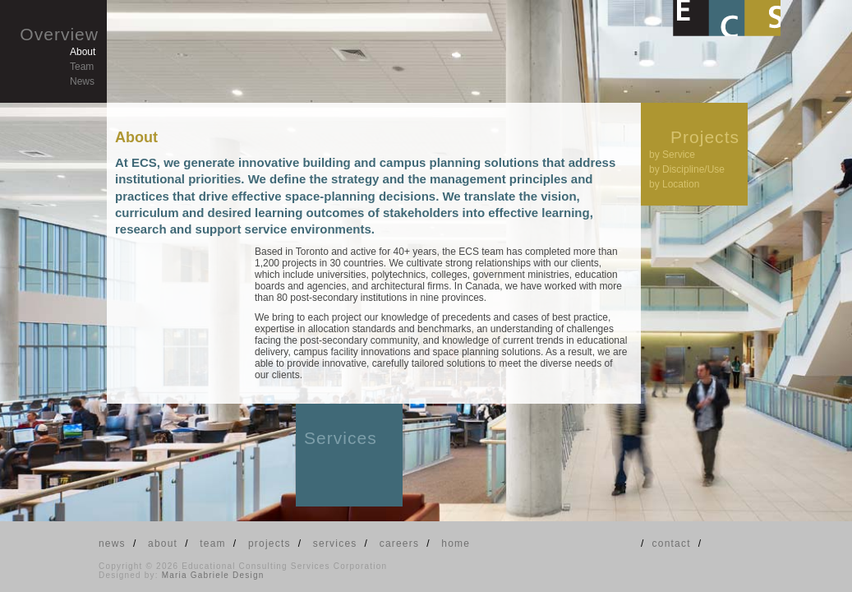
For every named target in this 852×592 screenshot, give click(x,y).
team (212, 543)
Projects (704, 136)
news (112, 543)
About (82, 52)
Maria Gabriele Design (213, 575)
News (82, 81)
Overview (59, 34)
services (335, 543)
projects (269, 543)
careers (399, 543)
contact (671, 543)
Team (82, 66)
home (455, 543)
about (162, 543)
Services (340, 437)
